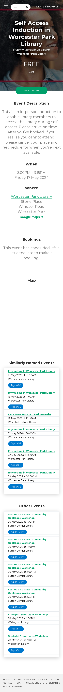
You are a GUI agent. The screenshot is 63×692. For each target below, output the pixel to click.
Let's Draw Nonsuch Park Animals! (29, 414)
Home (6, 679)
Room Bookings (12, 686)
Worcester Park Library (31, 196)
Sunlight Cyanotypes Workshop (28, 614)
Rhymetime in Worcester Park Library (31, 371)
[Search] (18, 7)
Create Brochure (36, 683)
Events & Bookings (46, 6)
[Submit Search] (27, 7)
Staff (20, 683)
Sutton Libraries (54, 681)
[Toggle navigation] (5, 7)
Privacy (42, 679)
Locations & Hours (24, 679)
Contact (8, 683)
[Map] (31, 319)
